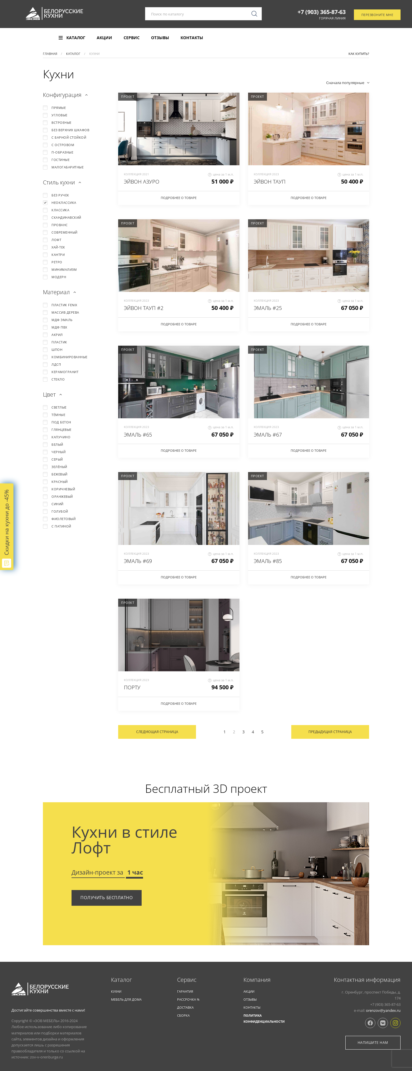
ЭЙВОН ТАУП (270, 181)
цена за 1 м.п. (221, 174)
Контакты (192, 38)
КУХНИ (116, 991)
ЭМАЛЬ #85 (268, 561)
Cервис (187, 980)
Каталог (121, 980)
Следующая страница (157, 731)
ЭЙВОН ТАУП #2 (143, 307)
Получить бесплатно (106, 897)
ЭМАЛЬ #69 (138, 561)
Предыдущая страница (330, 731)
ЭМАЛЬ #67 (268, 434)
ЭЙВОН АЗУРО (141, 181)
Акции (104, 38)
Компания (257, 980)
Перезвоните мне (377, 15)
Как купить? (358, 53)
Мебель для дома (126, 999)
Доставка (185, 1007)
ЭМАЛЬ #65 (138, 434)
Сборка (183, 1015)
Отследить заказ (376, 38)
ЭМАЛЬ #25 (268, 307)
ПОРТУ (132, 687)
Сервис (132, 38)
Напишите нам (373, 1042)
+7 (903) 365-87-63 (322, 12)
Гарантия (185, 991)
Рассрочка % (188, 999)
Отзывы (160, 38)
